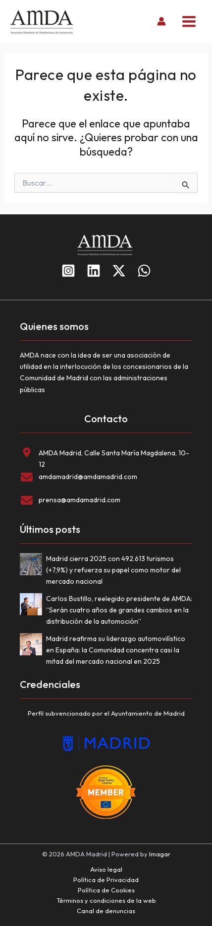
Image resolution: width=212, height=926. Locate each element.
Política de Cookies (106, 890)
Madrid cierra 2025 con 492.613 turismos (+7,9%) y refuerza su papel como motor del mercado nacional (113, 570)
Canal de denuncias (106, 911)
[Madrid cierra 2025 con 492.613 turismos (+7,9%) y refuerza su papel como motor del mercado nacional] (33, 566)
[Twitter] (119, 271)
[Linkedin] (94, 271)
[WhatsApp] (144, 271)
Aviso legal (106, 869)
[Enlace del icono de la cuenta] (161, 21)
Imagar (159, 854)
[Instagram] (68, 271)
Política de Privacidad (106, 880)
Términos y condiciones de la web (106, 900)
